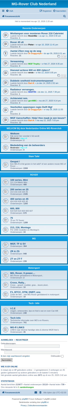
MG (34, 238)
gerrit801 (32, 101)
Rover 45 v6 (17, 42)
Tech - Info (34, 303)
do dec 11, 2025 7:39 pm (49, 92)
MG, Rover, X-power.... (22, 273)
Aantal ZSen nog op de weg (25, 51)
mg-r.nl (23, 138)
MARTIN (32, 92)
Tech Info (15, 318)
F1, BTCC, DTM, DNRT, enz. (25, 292)
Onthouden (57, 356)
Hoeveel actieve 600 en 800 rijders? (30, 70)
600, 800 (14, 208)
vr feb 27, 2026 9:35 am (52, 64)
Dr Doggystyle (35, 53)
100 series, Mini (19, 180)
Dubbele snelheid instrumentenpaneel (31, 80)
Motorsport (34, 268)
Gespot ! (15, 161)
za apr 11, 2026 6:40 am (50, 36)
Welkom (14, 133)
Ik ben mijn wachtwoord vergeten (15, 356)
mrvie (30, 72)
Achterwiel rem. (19, 98)
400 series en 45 (19, 199)
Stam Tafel (34, 156)
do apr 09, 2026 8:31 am (54, 53)
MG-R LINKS (17, 327)
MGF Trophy (34, 64)
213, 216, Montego (20, 227)
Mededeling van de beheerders (27, 145)
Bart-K (31, 83)
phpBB (24, 399)
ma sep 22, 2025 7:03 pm (48, 120)
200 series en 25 (19, 189)
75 (11, 218)
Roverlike (32, 36)
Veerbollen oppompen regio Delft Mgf (31, 107)
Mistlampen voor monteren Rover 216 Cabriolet (37, 33)
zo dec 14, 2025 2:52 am (47, 83)
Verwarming (17, 61)
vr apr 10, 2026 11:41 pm (47, 45)
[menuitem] (9, 11)
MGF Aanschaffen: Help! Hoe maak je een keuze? (38, 118)
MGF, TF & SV (18, 243)
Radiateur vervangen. (22, 89)
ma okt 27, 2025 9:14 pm (50, 101)
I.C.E (12, 308)
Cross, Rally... (18, 282)
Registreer (22, 340)
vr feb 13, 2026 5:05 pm (46, 72)
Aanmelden (7, 340)
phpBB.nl (45, 402)
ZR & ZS (14, 251)
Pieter (31, 45)
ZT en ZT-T (16, 258)
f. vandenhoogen (26, 387)
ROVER (34, 175)
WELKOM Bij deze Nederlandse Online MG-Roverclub (34, 128)
